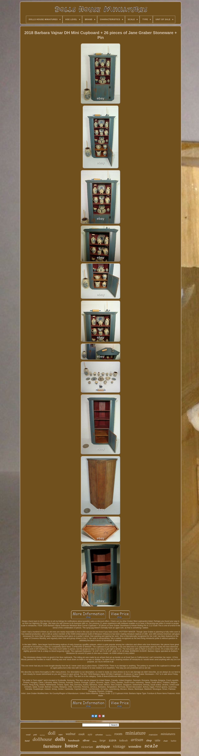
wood (28, 734)
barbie (173, 741)
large (103, 740)
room (118, 734)
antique (103, 746)
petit (35, 735)
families (108, 735)
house (71, 746)
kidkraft (123, 740)
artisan (137, 739)
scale (151, 746)
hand (27, 741)
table (157, 740)
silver (86, 740)
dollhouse (42, 739)
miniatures (168, 734)
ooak (82, 734)
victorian (87, 747)
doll (51, 733)
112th (112, 740)
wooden (134, 746)
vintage (119, 746)
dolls (60, 739)
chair (165, 741)
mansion (153, 734)
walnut (70, 734)
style (90, 734)
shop (149, 740)
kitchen (42, 735)
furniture (52, 746)
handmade (74, 740)
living (94, 741)
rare (61, 734)
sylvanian (99, 735)
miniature (135, 733)
